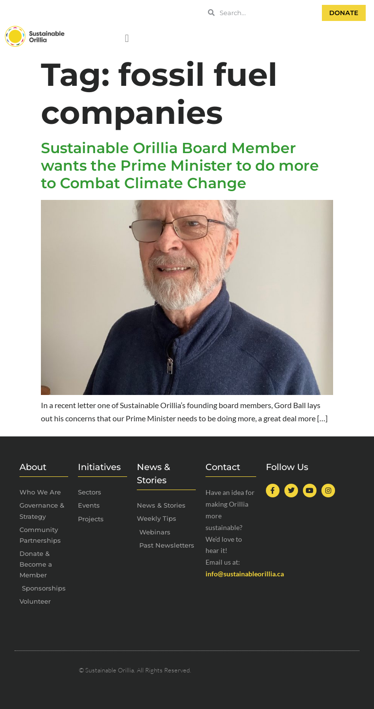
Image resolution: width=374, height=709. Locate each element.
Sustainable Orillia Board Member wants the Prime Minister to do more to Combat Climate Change (180, 165)
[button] (126, 39)
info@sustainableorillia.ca (245, 574)
